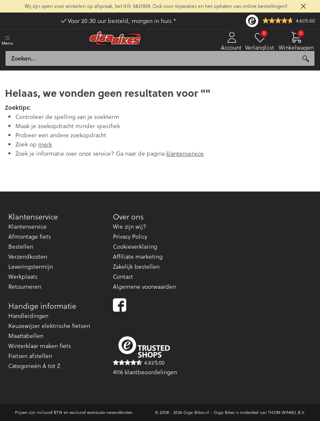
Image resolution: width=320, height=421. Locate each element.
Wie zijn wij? (129, 226)
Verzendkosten (27, 256)
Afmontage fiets (29, 236)
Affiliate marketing (137, 256)
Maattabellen (25, 336)
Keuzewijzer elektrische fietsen (49, 326)
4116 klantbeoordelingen (145, 372)
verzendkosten (119, 412)
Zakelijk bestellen (136, 266)
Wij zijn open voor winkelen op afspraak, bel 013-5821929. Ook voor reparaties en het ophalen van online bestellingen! (156, 6)
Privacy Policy (130, 236)
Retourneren (24, 286)
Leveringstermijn (30, 266)
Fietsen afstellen (30, 356)
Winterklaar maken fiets (39, 346)
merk (45, 144)
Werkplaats (23, 276)
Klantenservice (27, 226)
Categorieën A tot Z (34, 366)
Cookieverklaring (135, 246)
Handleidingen (28, 316)
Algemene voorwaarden (144, 286)
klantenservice (185, 153)
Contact (123, 276)
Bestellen (20, 246)
